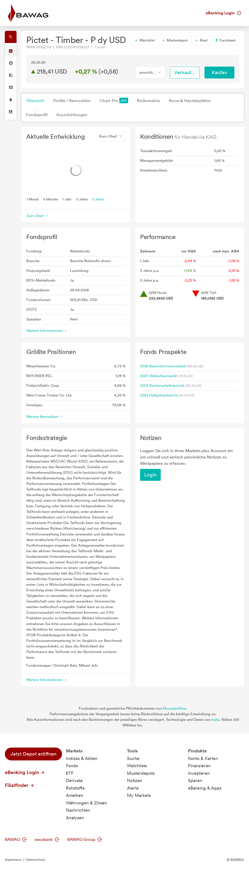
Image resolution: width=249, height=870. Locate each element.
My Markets (139, 795)
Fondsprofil (36, 114)
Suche (133, 758)
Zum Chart (37, 216)
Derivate (74, 780)
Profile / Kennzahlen (72, 100)
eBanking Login (223, 12)
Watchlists (137, 765)
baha (216, 719)
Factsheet (225, 40)
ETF (69, 773)
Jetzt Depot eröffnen (33, 754)
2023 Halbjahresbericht (159, 395)
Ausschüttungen (71, 114)
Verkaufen (185, 72)
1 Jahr (66, 199)
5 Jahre (98, 199)
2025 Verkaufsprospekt (159, 376)
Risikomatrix (148, 100)
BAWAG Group (84, 839)
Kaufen (219, 72)
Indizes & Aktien (82, 758)
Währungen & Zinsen (86, 802)
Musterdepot (175, 40)
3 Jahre (82, 199)
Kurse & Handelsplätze (190, 100)
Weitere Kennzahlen (44, 416)
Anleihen (74, 795)
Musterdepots (141, 773)
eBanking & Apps (205, 788)
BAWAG (16, 839)
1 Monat (33, 199)
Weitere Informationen (47, 330)
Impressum (13, 859)
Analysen (75, 817)
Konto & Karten (203, 758)
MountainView (174, 708)
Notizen (134, 780)
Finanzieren (199, 765)
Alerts (133, 788)
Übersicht (35, 100)
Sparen (195, 780)
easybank (47, 839)
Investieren (199, 773)
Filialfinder (20, 785)
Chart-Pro (113, 100)
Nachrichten (78, 810)
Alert (201, 40)
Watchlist (144, 40)
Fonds (72, 765)
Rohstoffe (75, 788)
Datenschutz (35, 859)
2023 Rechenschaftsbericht (162, 385)
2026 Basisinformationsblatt (163, 366)
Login (150, 475)
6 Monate (50, 199)
